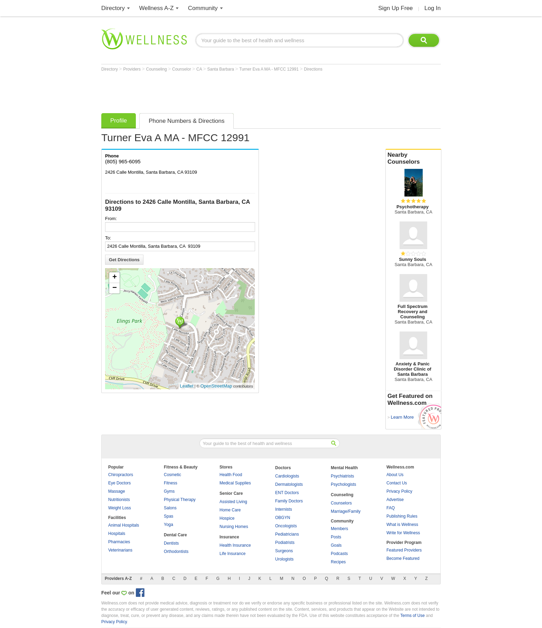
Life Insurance (232, 553)
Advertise (395, 499)
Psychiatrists (342, 476)
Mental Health (344, 467)
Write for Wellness (403, 532)
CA (199, 69)
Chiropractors (120, 474)
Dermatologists (289, 484)
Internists (283, 509)
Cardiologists (287, 476)
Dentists (171, 543)
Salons (170, 508)
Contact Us (396, 483)
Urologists (284, 559)
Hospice (226, 518)
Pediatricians (287, 534)
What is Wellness (402, 524)
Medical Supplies (235, 483)
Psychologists (343, 484)
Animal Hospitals (123, 525)
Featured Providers (404, 550)
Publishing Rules (401, 516)
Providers (132, 69)
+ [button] (114, 277)
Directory (113, 8)
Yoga (168, 524)
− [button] (114, 288)
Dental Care (175, 535)
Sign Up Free (395, 8)
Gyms (169, 491)
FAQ (390, 508)
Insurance (229, 537)
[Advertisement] (227, 90)
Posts (336, 537)
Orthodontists (176, 551)
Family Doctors (289, 501)
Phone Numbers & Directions (186, 121)
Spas (168, 516)
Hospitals (116, 533)
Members (339, 528)
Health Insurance (235, 545)
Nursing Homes (233, 526)
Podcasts (339, 553)
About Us (394, 474)
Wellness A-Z (156, 8)
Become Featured (402, 558)
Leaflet (187, 386)
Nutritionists (119, 499)
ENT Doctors (287, 492)
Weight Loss (119, 508)
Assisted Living (233, 501)
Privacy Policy (399, 491)
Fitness (170, 483)
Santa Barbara (221, 69)
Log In (432, 8)
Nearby (413, 158)
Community (203, 8)
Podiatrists (285, 542)
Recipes (338, 561)
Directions (313, 69)
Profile (118, 120)
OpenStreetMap (216, 386)
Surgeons (284, 550)
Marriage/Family (346, 511)
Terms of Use (412, 615)
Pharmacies (119, 541)
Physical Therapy (180, 499)
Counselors (341, 503)
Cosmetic (172, 474)
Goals (336, 545)
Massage (116, 491)
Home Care (230, 510)
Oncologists (286, 526)
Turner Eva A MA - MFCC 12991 (269, 69)
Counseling (157, 69)
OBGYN (282, 517)
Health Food (230, 474)
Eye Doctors (119, 483)
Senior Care (231, 493)
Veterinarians (120, 550)
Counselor (182, 69)
